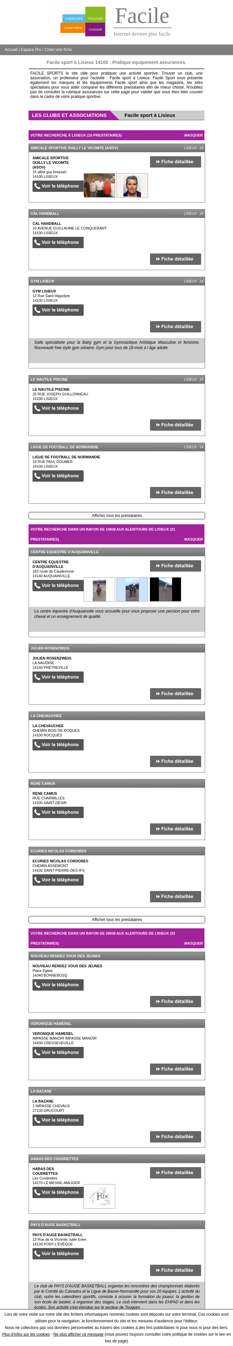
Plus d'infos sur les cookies (26, 1334)
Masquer (193, 135)
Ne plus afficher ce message (78, 1334)
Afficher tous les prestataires (117, 515)
